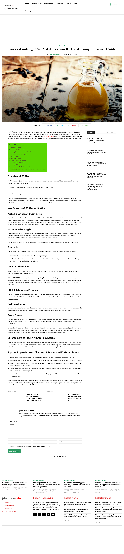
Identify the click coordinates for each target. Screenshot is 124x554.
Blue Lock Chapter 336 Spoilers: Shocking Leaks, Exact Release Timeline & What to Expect (108, 535)
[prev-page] (65, 546)
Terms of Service (10, 537)
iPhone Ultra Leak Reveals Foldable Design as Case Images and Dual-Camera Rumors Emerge (94, 187)
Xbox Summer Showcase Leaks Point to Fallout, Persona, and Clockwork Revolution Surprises (96, 175)
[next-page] (68, 546)
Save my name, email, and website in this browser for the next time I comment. (30, 472)
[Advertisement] (62, 28)
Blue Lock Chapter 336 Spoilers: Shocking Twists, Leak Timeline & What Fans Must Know (108, 541)
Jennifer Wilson (54, 54)
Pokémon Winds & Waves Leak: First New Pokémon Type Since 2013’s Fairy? (108, 529)
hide (23, 145)
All (107, 132)
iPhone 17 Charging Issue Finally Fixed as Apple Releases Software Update (96, 164)
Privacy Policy (9, 530)
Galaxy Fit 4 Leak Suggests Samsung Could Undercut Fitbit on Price (96, 152)
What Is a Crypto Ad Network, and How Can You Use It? (113, 400)
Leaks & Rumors (7, 505)
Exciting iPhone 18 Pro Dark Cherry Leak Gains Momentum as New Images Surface (96, 140)
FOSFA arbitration (49, 136)
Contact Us (8, 533)
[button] (112, 4)
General (62, 46)
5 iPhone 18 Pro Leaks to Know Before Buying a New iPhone (14, 509)
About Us (8, 527)
